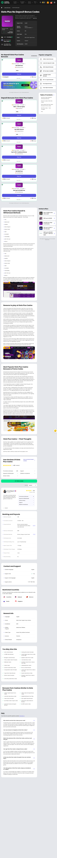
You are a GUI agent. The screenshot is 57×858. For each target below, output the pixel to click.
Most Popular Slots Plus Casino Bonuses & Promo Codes (47, 105)
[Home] (1, 7)
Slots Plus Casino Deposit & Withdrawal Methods (46, 98)
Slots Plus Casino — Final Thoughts (46, 108)
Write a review (19, 481)
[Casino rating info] (25, 63)
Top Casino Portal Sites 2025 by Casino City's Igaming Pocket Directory (13, 815)
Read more (35, 18)
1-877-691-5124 (31, 582)
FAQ (42, 111)
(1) (10, 29)
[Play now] (19, 74)
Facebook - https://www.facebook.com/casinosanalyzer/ (2, 824)
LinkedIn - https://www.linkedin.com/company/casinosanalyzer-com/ (5, 824)
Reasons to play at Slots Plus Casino (46, 101)
